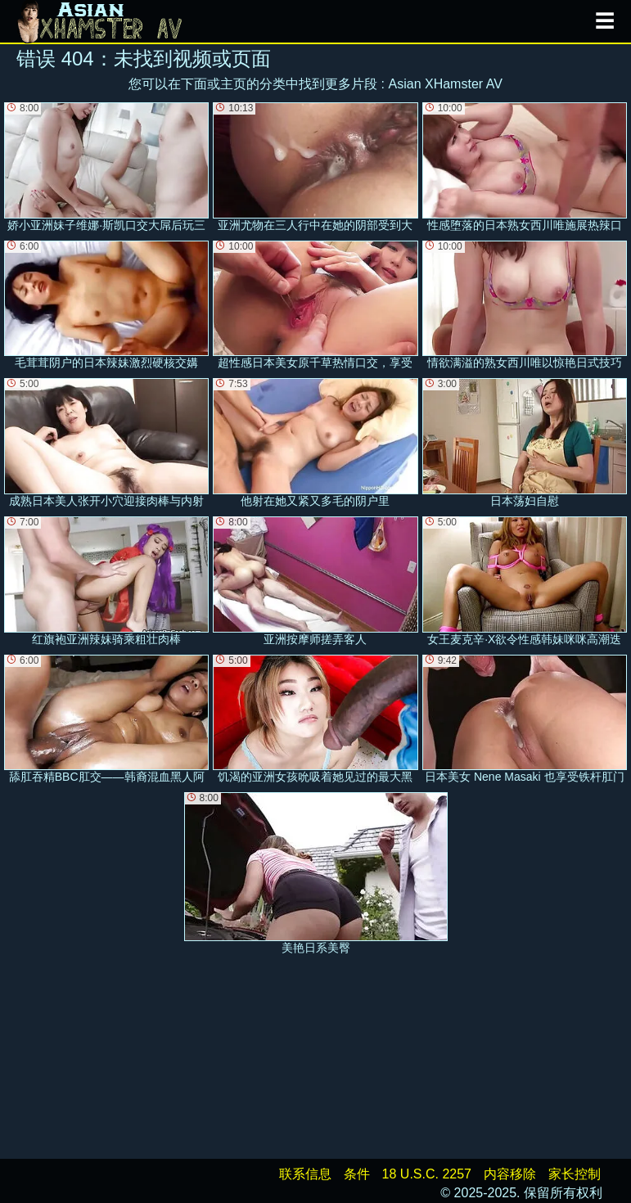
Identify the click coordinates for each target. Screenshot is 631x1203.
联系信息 (305, 1174)
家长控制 (574, 1174)
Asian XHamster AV (446, 84)
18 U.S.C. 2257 (426, 1174)
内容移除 (510, 1174)
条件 (357, 1174)
